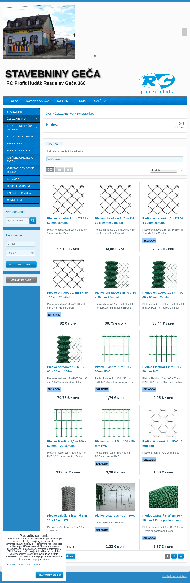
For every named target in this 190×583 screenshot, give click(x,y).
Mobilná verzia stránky (174, 576)
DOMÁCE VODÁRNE (19, 185)
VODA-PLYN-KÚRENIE (20, 136)
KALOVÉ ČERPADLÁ (19, 193)
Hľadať (32, 220)
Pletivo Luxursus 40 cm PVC (115, 515)
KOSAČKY (13, 178)
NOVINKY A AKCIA (37, 100)
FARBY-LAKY (14, 143)
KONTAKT (63, 100)
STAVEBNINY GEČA (52, 74)
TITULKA (12, 100)
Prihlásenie (23, 264)
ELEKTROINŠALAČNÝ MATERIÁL (20, 127)
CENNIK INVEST (16, 200)
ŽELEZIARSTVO (16, 118)
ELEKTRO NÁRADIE (18, 150)
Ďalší (181, 556)
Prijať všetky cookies (49, 575)
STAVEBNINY (14, 111)
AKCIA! (82, 100)
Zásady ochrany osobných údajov (22, 564)
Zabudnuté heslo (21, 280)
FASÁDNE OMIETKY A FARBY (20, 159)
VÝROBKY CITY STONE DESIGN (21, 170)
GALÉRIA (100, 100)
